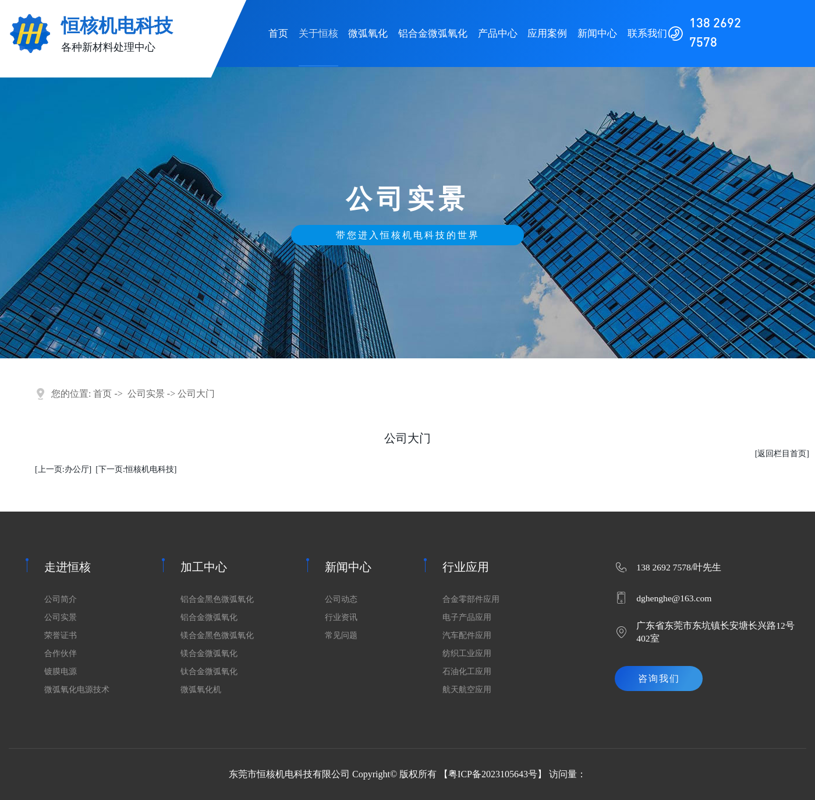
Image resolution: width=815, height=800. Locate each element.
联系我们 (647, 33)
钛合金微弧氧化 (209, 671)
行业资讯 (341, 617)
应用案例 (547, 33)
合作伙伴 (60, 653)
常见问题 (341, 635)
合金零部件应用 (470, 599)
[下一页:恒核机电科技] (135, 469)
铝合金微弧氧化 (432, 33)
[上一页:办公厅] (63, 469)
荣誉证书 (60, 635)
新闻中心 (597, 33)
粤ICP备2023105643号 (492, 774)
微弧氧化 (368, 33)
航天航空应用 (466, 689)
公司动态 (341, 599)
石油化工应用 (466, 671)
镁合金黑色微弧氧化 (217, 635)
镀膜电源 (60, 671)
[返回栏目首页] (782, 453)
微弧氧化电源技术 (76, 689)
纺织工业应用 (466, 653)
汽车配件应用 (466, 635)
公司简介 (60, 599)
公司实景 (146, 394)
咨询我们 (659, 678)
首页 (278, 33)
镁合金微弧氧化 (209, 653)
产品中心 (498, 33)
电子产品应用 (466, 617)
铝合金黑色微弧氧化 (217, 599)
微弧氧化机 (200, 689)
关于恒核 (318, 33)
